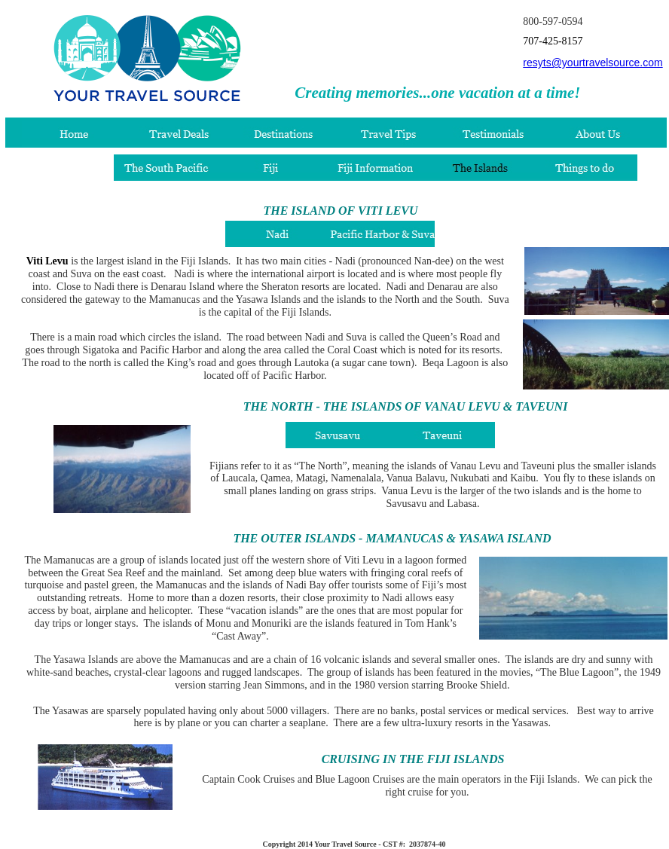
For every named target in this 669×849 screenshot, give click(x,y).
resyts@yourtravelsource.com (592, 62)
